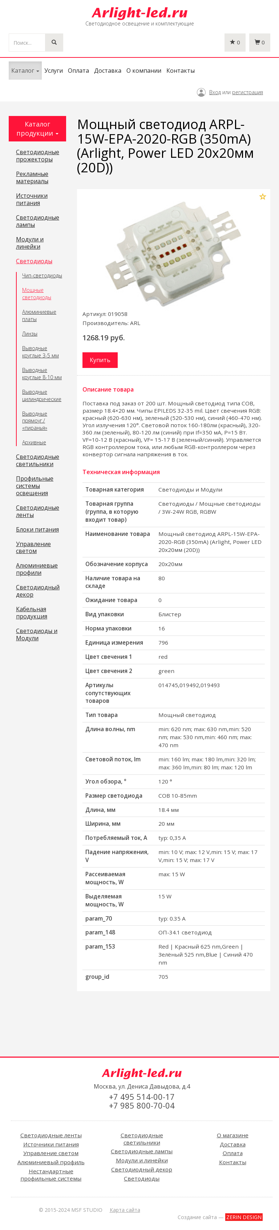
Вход (215, 92)
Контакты (180, 71)
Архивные (34, 442)
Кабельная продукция (31, 613)
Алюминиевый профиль (51, 1162)
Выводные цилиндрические (41, 395)
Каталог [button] (25, 71)
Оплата (78, 71)
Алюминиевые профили (37, 569)
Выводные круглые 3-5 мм (40, 352)
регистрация (247, 92)
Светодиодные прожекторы (37, 156)
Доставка (107, 71)
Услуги (53, 71)
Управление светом (33, 548)
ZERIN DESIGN (244, 1217)
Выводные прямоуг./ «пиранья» (34, 421)
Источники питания (32, 199)
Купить (100, 360)
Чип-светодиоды (42, 275)
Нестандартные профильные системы (50, 1174)
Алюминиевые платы (39, 315)
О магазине (232, 1135)
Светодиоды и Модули (36, 635)
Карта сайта (125, 1209)
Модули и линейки (30, 243)
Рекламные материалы (32, 178)
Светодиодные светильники (37, 460)
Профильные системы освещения (34, 486)
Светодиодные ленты (37, 511)
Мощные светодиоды (36, 294)
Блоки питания (37, 529)
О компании (143, 71)
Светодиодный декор (38, 591)
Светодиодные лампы (37, 221)
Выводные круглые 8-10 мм (42, 373)
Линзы (29, 333)
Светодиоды (34, 261)
